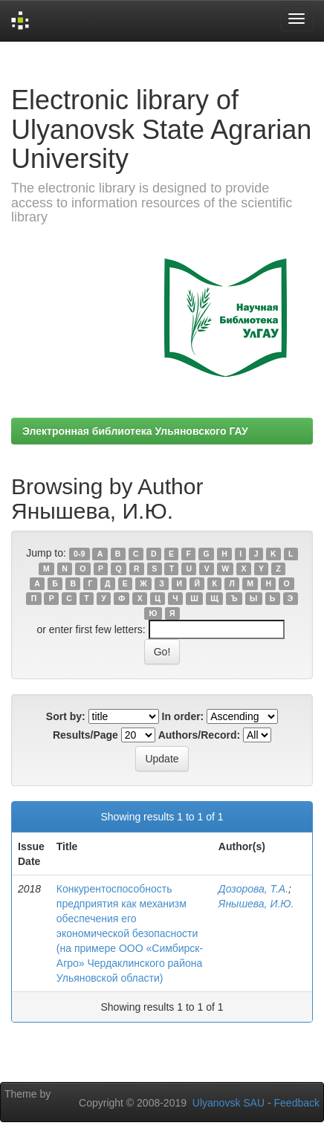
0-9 (79, 553)
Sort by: (65, 716)
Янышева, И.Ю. (256, 904)
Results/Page (85, 735)
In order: (183, 716)
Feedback (297, 1103)
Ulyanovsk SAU (228, 1103)
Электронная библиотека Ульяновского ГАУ (135, 431)
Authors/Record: (199, 735)
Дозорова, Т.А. (253, 889)
